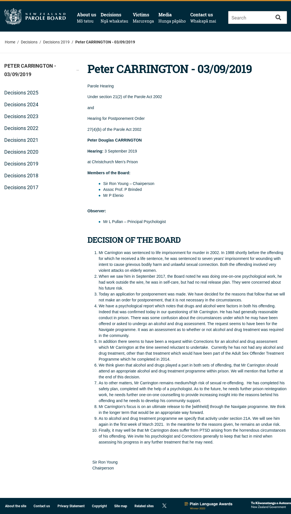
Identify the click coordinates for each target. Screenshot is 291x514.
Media (172, 18)
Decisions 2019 (56, 42)
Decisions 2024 (21, 104)
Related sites (144, 506)
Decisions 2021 (21, 140)
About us (86, 18)
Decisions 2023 (21, 116)
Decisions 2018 (21, 175)
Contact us (203, 18)
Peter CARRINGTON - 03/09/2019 (105, 42)
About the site (15, 506)
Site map (120, 506)
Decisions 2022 (21, 128)
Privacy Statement (71, 506)
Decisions (114, 18)
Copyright (99, 506)
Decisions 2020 (21, 152)
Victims (143, 18)
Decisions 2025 (21, 93)
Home (10, 42)
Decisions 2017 (21, 187)
